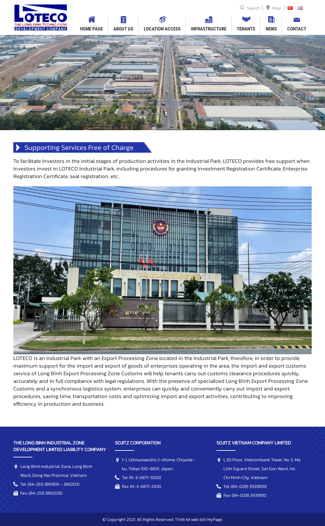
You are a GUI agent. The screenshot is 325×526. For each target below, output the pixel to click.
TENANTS (246, 29)
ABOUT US (123, 29)
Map (276, 8)
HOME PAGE (91, 29)
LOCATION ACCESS (162, 29)
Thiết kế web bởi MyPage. (199, 519)
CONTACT (296, 29)
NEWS (271, 29)
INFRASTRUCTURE (208, 29)
